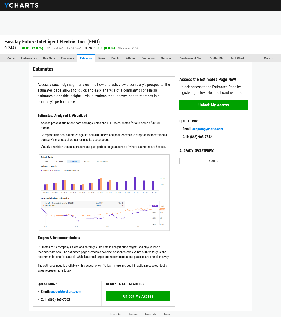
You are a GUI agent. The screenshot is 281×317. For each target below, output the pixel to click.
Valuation (148, 58)
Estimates (86, 58)
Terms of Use (116, 314)
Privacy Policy (151, 314)
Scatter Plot (217, 58)
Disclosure (133, 314)
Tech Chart (237, 58)
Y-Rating (131, 58)
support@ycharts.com (65, 292)
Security (167, 314)
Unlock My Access (138, 296)
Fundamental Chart (192, 58)
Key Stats (49, 58)
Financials (67, 58)
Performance (29, 58)
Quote (11, 58)
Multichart (167, 58)
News (101, 58)
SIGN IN (213, 161)
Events (115, 58)
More (267, 58)
